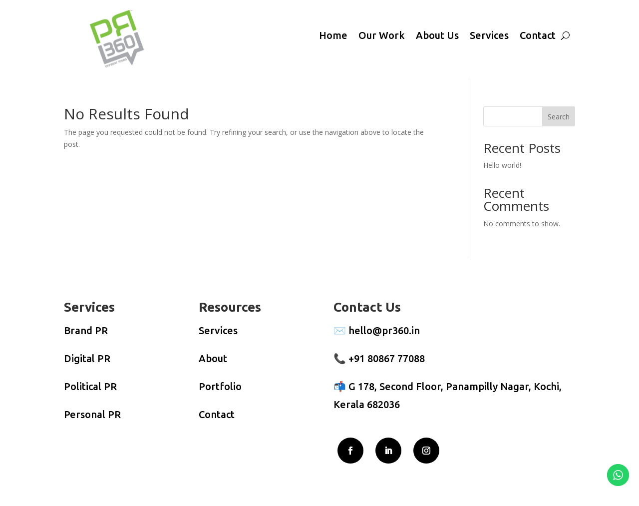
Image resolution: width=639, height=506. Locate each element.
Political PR (90, 386)
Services (489, 35)
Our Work (381, 35)
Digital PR (87, 358)
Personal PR (92, 414)
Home (333, 35)
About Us (437, 35)
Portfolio (220, 386)
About (213, 358)
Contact (538, 35)
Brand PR (86, 330)
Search (559, 116)
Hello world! (502, 165)
